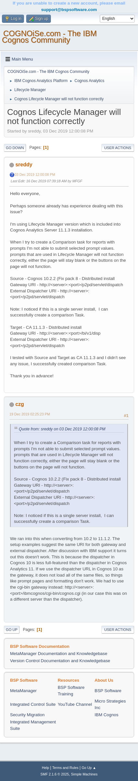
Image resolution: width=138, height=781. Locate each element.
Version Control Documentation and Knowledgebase (60, 660)
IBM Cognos (106, 714)
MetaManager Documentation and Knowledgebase (58, 653)
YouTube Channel (75, 704)
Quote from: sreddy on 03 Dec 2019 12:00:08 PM (62, 429)
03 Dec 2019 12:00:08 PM (35, 174)
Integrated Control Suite (33, 704)
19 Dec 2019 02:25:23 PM (29, 414)
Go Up (11, 630)
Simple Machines (84, 774)
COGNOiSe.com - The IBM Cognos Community (49, 36)
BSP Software (108, 690)
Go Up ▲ (89, 768)
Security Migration (27, 714)
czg (19, 404)
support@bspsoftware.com (69, 9)
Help (45, 768)
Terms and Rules (65, 768)
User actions (117, 148)
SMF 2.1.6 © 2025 (54, 774)
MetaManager (23, 690)
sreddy (23, 164)
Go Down (15, 148)
